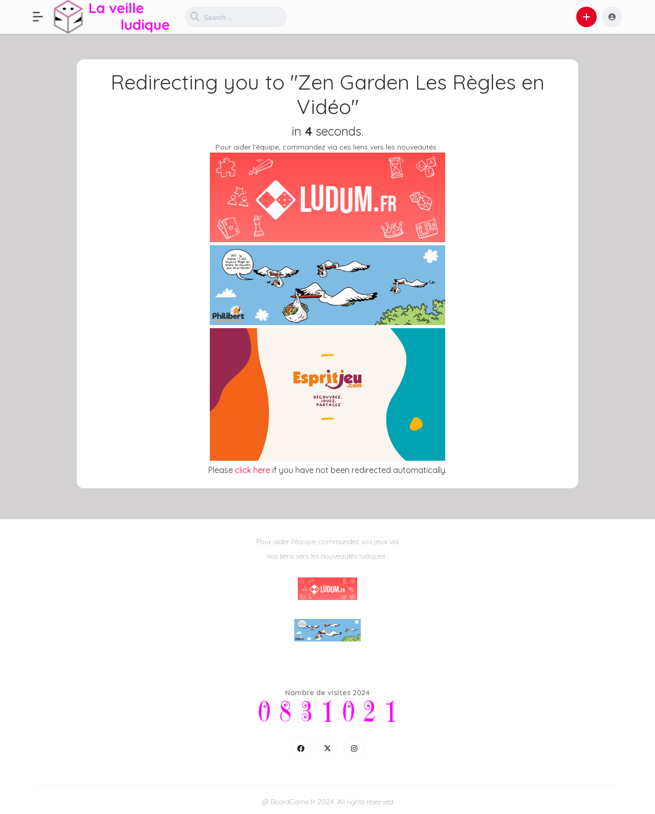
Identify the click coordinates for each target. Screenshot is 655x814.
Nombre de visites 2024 (327, 692)
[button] (43, 17)
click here (252, 470)
